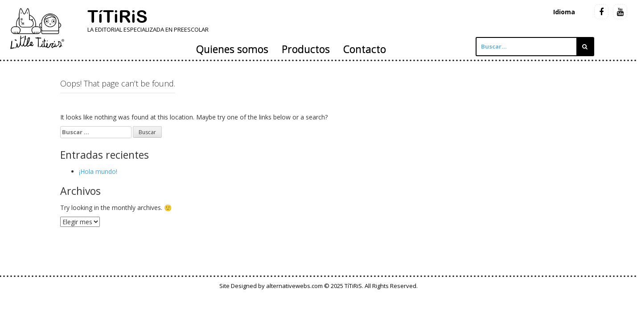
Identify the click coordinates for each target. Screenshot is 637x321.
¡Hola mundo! (98, 171)
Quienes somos (232, 49)
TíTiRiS (117, 16)
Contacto (364, 49)
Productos (306, 49)
